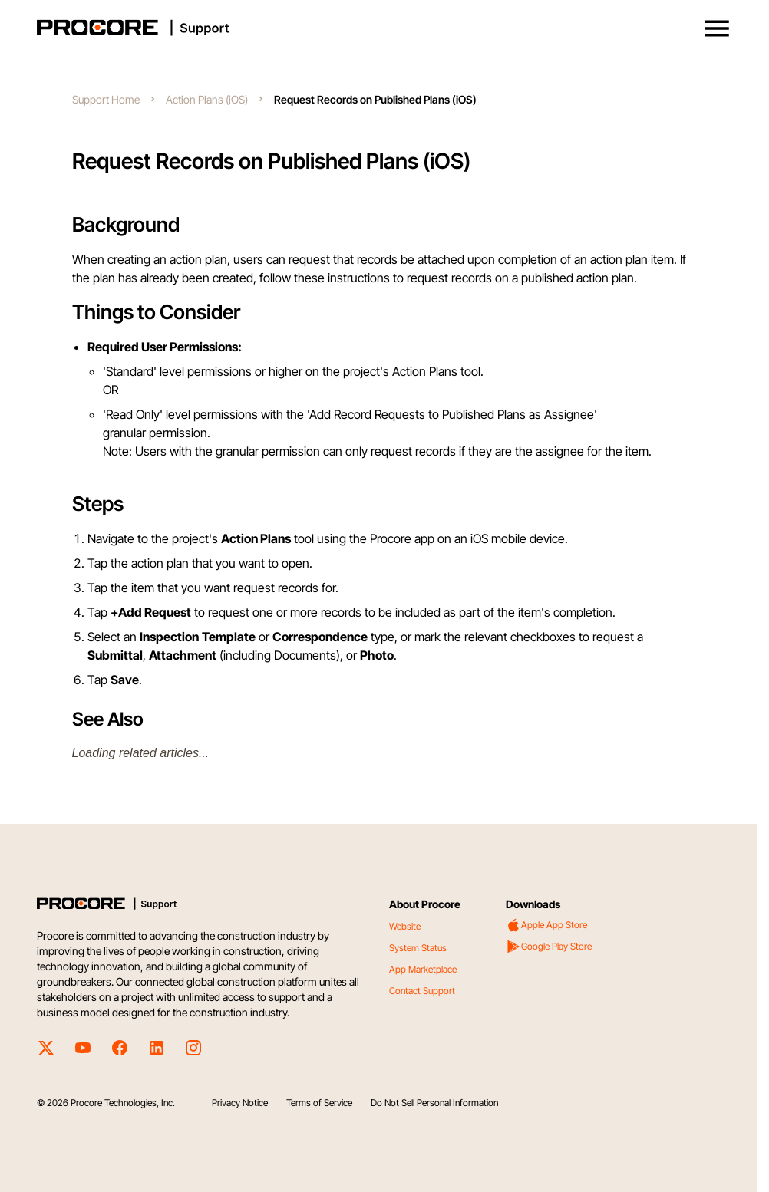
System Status (418, 947)
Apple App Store (546, 925)
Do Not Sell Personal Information (434, 1102)
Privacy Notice (240, 1102)
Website (405, 926)
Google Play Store (549, 946)
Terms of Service (319, 1102)
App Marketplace (423, 969)
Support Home (106, 99)
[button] (717, 28)
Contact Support (422, 990)
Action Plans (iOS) (207, 99)
